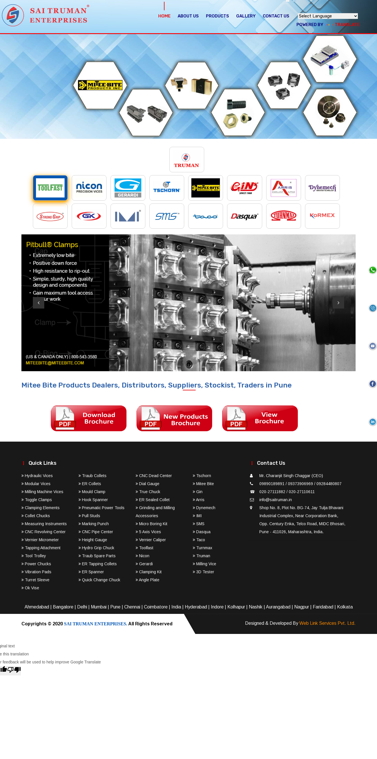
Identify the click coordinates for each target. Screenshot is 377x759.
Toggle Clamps (36, 499)
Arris (198, 499)
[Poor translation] (14, 670)
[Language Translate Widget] (328, 16)
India (176, 606)
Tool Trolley (33, 556)
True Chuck (148, 491)
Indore (217, 606)
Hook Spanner (93, 499)
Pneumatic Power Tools (102, 507)
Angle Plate (147, 580)
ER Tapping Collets (98, 564)
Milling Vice (204, 564)
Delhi (82, 606)
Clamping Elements (40, 507)
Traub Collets (93, 475)
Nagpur (301, 606)
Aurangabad (278, 606)
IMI (197, 515)
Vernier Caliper (151, 539)
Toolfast (144, 547)
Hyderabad (196, 606)
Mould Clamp (92, 491)
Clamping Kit (149, 572)
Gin (197, 491)
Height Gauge (93, 539)
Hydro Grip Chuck (96, 547)
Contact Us (276, 16)
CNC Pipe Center (96, 531)
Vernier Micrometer (40, 539)
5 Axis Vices (148, 531)
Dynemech (204, 507)
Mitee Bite (203, 483)
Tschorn (202, 475)
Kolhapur (236, 606)
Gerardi (144, 564)
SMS (198, 523)
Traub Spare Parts (97, 556)
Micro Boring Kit (151, 523)
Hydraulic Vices (37, 475)
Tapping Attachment (41, 547)
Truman (201, 556)
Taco (199, 539)
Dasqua (201, 531)
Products (217, 16)
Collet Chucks (35, 515)
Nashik (255, 606)
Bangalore (63, 606)
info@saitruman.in (275, 499)
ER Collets (90, 483)
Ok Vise (30, 588)
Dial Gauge (147, 483)
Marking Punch (94, 523)
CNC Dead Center (154, 475)
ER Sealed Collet (153, 499)
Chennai (132, 606)
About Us (188, 16)
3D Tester (203, 572)
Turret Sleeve (35, 580)
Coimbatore (156, 606)
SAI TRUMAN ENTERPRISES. (95, 623)
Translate (342, 24)
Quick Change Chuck (99, 580)
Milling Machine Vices (42, 491)
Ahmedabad (37, 606)
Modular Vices (36, 483)
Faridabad (323, 606)
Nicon (142, 556)
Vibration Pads (36, 572)
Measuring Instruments (44, 523)
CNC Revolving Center (43, 531)
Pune (115, 606)
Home (164, 16)
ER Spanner (91, 572)
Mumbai (99, 606)
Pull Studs (89, 515)
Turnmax (202, 547)
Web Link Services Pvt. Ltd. (327, 623)
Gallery (246, 16)
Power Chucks (36, 564)
